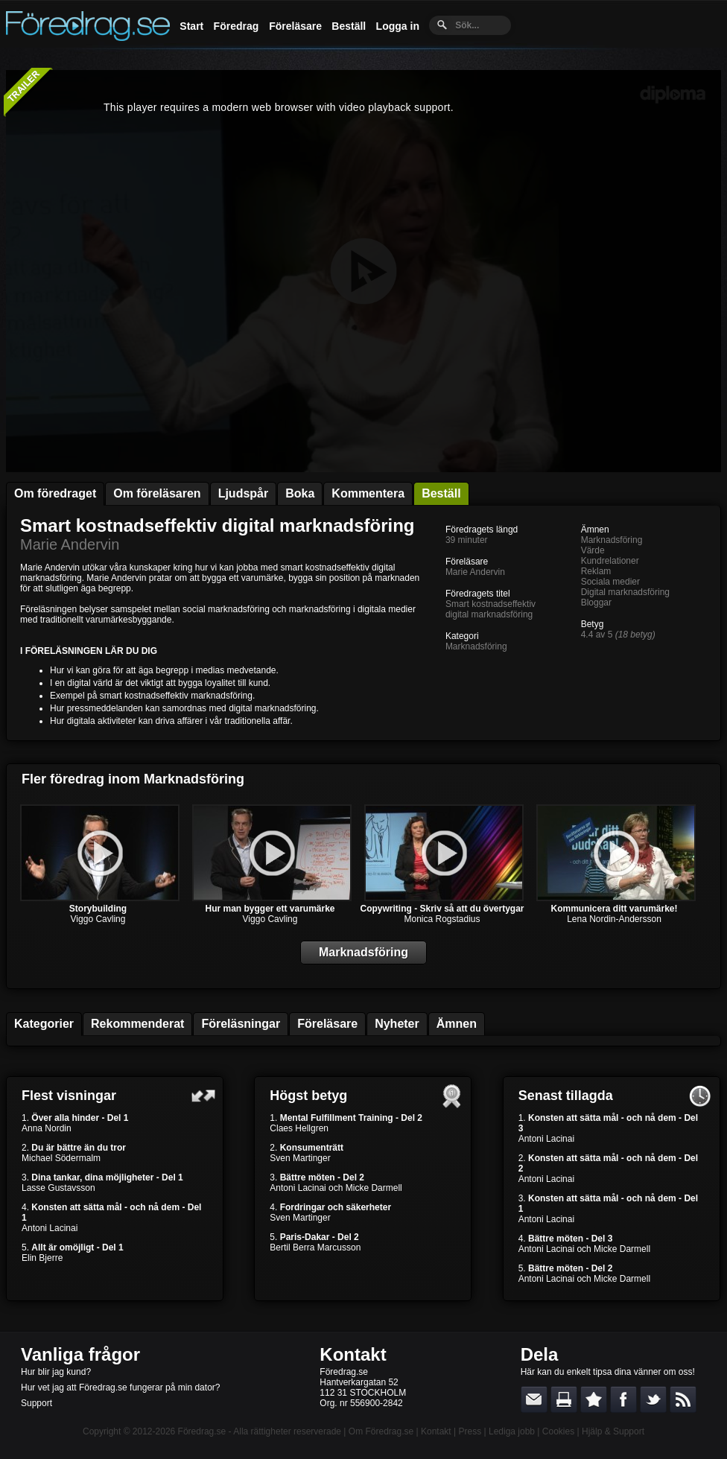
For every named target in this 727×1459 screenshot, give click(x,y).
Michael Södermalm (61, 1158)
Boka (299, 493)
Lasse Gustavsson (58, 1188)
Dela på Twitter (653, 1399)
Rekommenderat (137, 1023)
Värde (593, 550)
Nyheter (397, 1023)
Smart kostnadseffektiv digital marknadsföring (217, 525)
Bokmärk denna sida (593, 1399)
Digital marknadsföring (625, 592)
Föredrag (236, 26)
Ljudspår (243, 493)
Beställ (348, 26)
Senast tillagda (565, 1095)
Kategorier (44, 1023)
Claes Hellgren (299, 1128)
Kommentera (367, 493)
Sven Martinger (300, 1158)
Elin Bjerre (42, 1258)
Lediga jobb (512, 1431)
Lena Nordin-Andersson (614, 919)
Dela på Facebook (623, 1399)
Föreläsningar (240, 1023)
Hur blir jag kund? (56, 1372)
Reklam (596, 571)
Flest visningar (69, 1095)
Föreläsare (295, 26)
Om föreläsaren (156, 493)
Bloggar (596, 602)
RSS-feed (683, 1399)
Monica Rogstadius (442, 919)
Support (36, 1403)
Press (469, 1431)
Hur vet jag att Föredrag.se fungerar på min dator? (120, 1387)
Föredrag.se (202, 1431)
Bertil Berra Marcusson (315, 1247)
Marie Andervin (69, 544)
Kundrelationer (610, 561)
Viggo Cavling (98, 919)
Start (191, 26)
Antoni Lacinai (49, 1228)
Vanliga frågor (80, 1354)
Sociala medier (610, 581)
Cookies (558, 1431)
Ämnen (456, 1023)
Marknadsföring (476, 646)
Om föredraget (55, 493)
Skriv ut (563, 1399)
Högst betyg (308, 1095)
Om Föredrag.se (381, 1431)
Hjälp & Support (613, 1431)
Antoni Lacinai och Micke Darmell (335, 1188)
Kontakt (353, 1354)
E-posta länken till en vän (534, 1399)
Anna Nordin (47, 1128)
